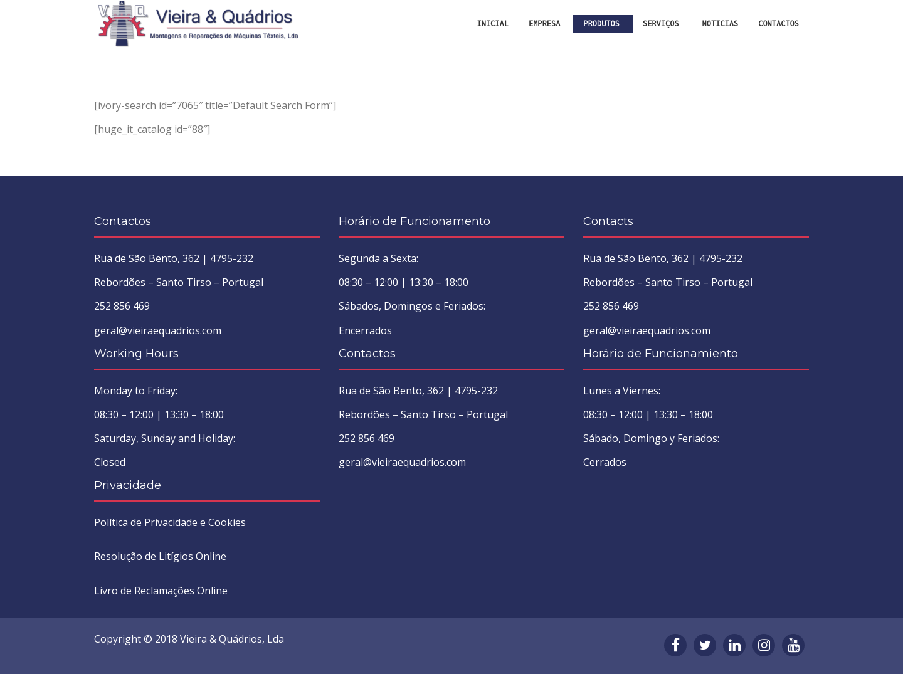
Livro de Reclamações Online (161, 591)
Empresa (544, 24)
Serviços (661, 24)
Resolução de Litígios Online (160, 556)
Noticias (720, 24)
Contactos (778, 24)
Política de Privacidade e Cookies (170, 522)
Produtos (601, 24)
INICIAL (493, 24)
